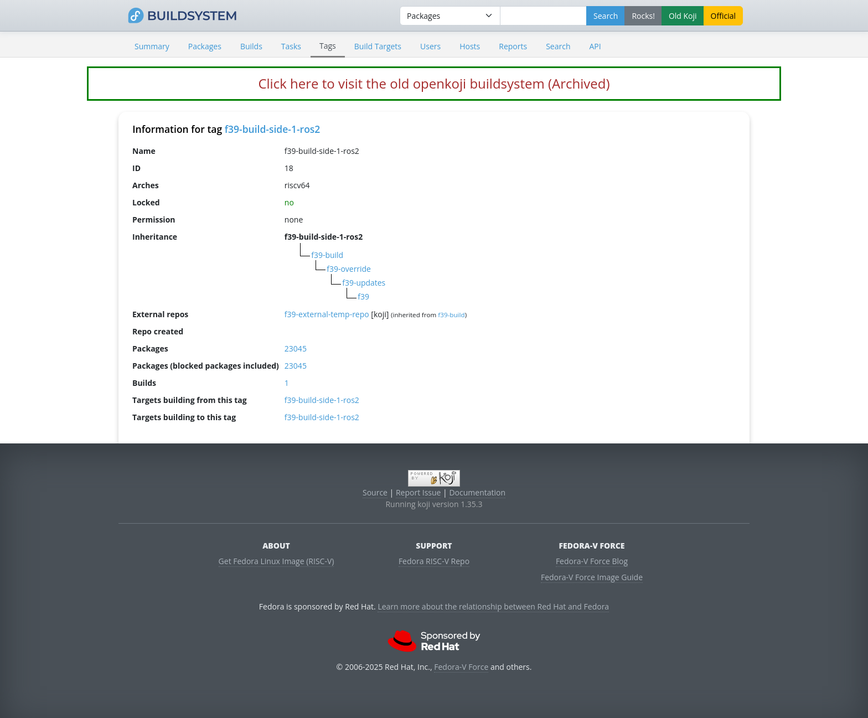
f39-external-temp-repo (327, 314)
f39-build (327, 255)
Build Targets (377, 46)
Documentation (477, 492)
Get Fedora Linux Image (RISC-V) (276, 561)
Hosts (469, 46)
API (595, 46)
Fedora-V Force (461, 667)
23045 (296, 348)
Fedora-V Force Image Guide (592, 577)
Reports (513, 46)
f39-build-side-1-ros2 (273, 129)
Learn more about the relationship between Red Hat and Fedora (493, 606)
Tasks (291, 46)
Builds (251, 46)
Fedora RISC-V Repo (434, 561)
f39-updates (363, 282)
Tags (327, 45)
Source (375, 492)
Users (430, 46)
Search (558, 46)
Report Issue (418, 492)
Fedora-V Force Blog (592, 561)
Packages (204, 46)
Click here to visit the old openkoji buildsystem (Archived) (433, 83)
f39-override (349, 269)
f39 (363, 296)
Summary (152, 46)
